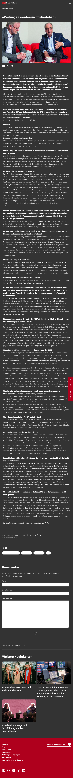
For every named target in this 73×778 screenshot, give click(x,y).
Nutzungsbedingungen (11, 755)
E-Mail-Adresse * (8, 590)
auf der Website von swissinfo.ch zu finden (33, 523)
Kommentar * (7, 599)
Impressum (6, 747)
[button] (70, 3)
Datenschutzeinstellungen (12, 760)
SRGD (11, 9)
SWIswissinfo (26, 553)
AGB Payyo (6, 757)
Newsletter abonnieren (59, 744)
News (16, 9)
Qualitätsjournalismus (11, 553)
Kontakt (5, 744)
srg (48, 553)
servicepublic (39, 553)
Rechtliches (6, 749)
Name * (4, 581)
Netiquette (6, 752)
